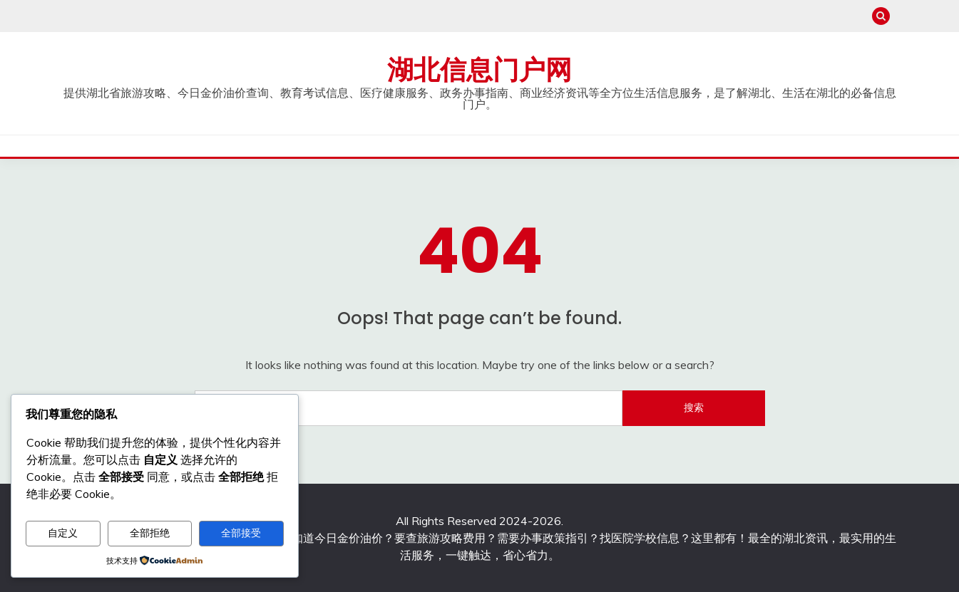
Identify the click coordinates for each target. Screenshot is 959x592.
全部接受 (241, 532)
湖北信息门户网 (479, 69)
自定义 (63, 532)
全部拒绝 (150, 532)
